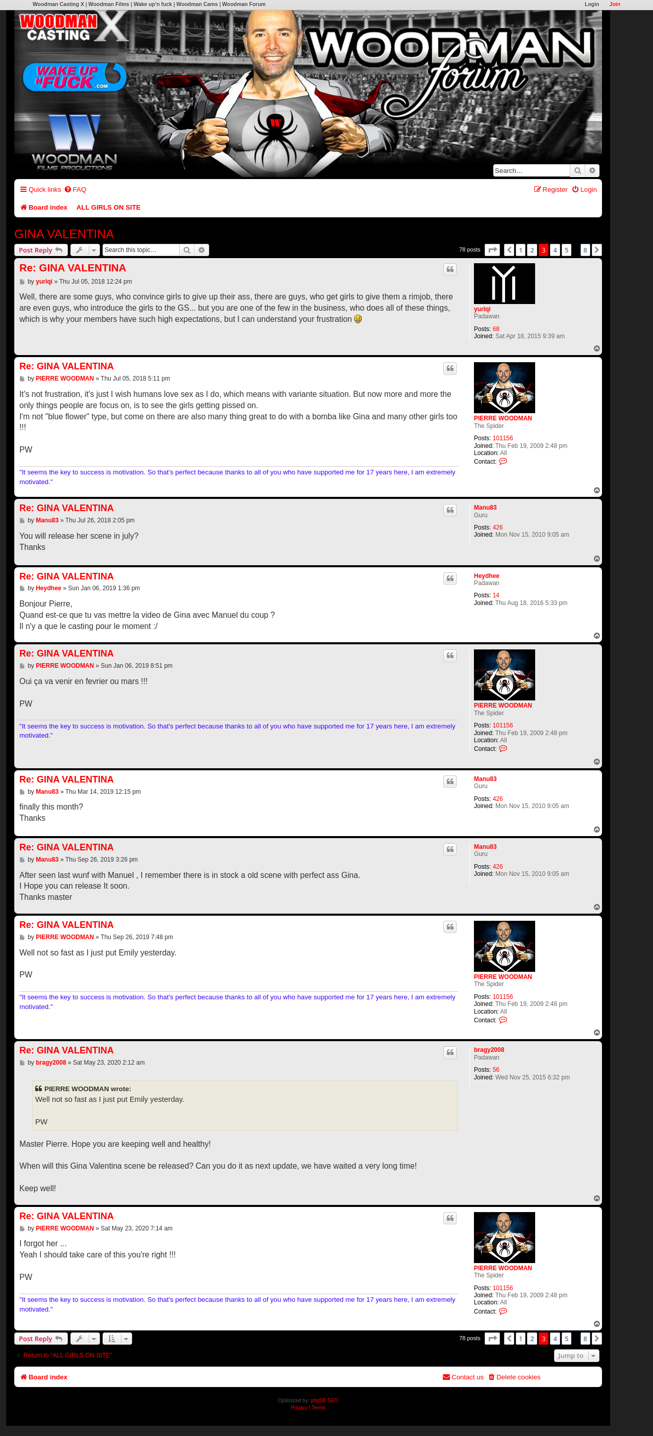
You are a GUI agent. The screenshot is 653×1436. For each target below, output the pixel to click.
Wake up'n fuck (153, 4)
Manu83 (485, 507)
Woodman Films (108, 4)
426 (498, 527)
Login (592, 4)
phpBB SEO (324, 1400)
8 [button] (585, 250)
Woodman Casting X (58, 4)
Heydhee (486, 576)
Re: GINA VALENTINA (73, 267)
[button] (492, 250)
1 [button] (520, 250)
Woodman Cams (197, 4)
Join (615, 4)
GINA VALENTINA (64, 234)
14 (496, 595)
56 (496, 1069)
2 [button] (532, 250)
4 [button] (555, 250)
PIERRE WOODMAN (503, 418)
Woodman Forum (243, 4)
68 (496, 329)
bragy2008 (489, 1049)
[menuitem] (75, 189)
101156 (503, 438)
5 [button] (566, 250)
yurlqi (482, 309)
